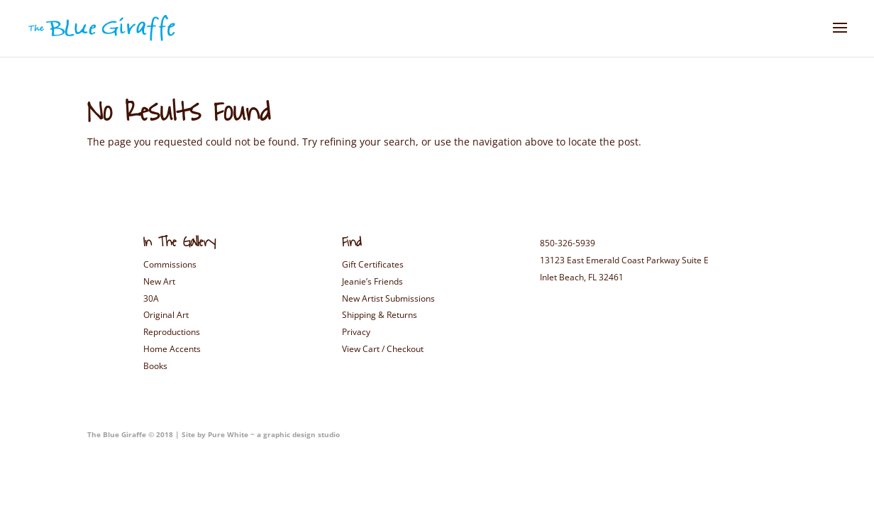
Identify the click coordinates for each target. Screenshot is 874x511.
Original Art (166, 315)
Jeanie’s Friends (372, 281)
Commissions (170, 264)
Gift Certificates (373, 264)
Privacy (356, 332)
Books (155, 366)
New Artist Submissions (388, 298)
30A (151, 298)
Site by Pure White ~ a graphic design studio (259, 434)
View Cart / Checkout (383, 349)
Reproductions (171, 332)
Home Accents (172, 349)
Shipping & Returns (379, 315)
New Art (159, 281)
